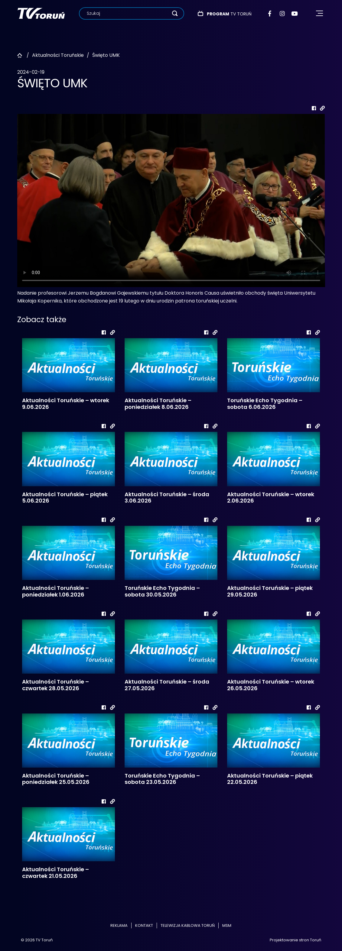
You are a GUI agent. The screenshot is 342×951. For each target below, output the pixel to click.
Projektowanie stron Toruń (295, 940)
